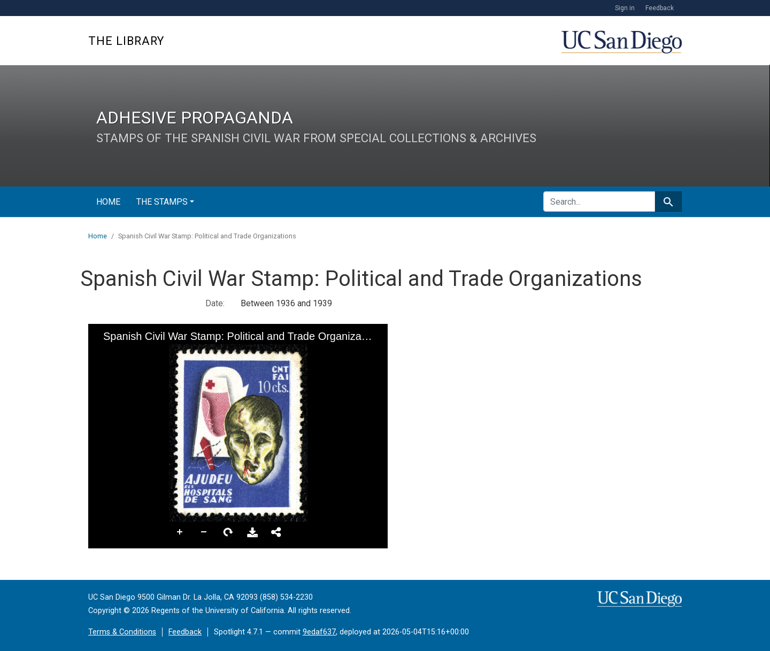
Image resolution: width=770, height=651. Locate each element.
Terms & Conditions (122, 632)
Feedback (659, 8)
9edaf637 (319, 632)
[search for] (599, 201)
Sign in (625, 8)
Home (108, 202)
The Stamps (162, 202)
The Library (126, 41)
